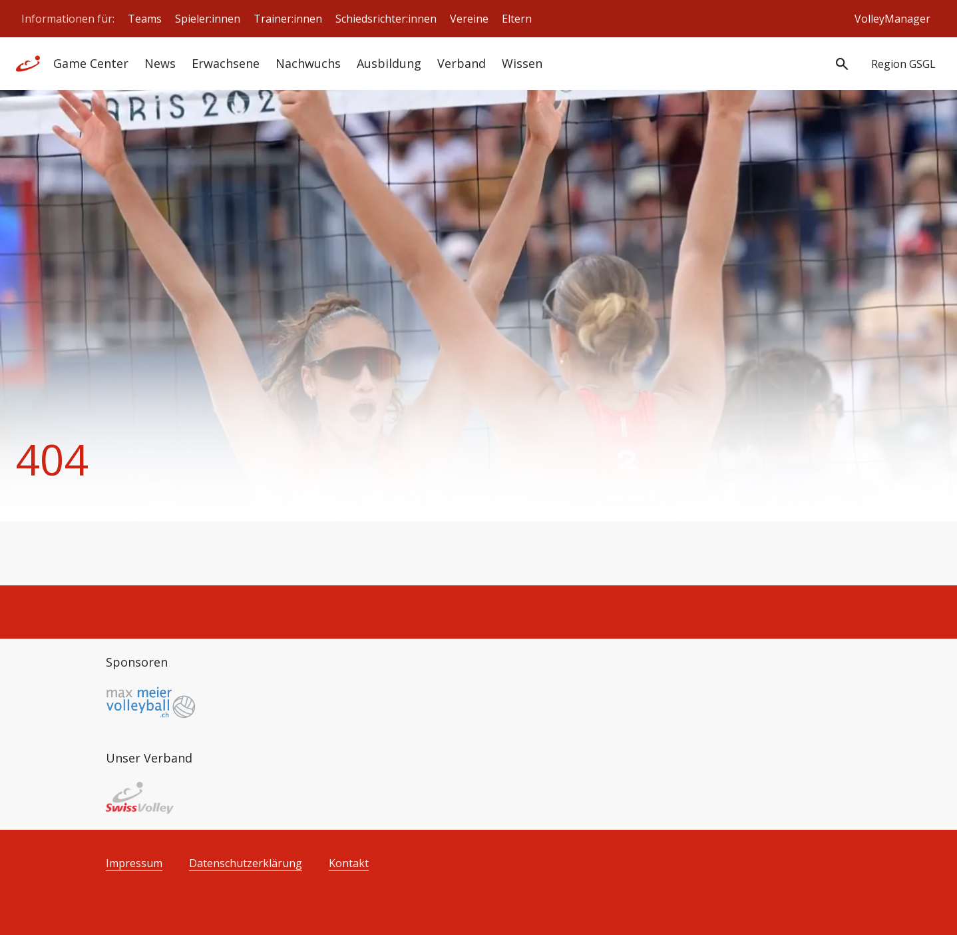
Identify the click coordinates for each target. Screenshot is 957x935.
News (160, 63)
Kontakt (349, 863)
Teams (145, 18)
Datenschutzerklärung (245, 863)
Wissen (522, 63)
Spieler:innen (207, 18)
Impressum (134, 863)
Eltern (517, 18)
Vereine (469, 18)
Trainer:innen (288, 18)
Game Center (90, 63)
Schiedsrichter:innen (386, 18)
